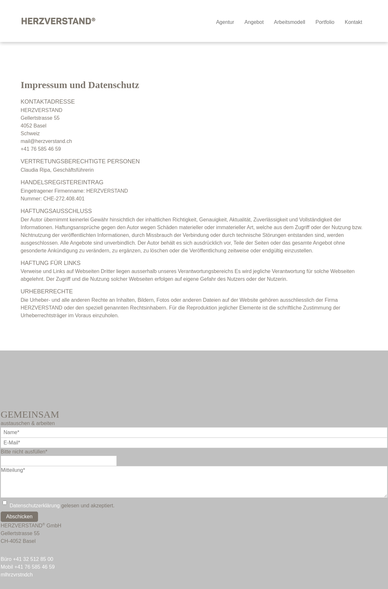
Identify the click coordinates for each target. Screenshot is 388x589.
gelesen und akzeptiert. (62, 505)
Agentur (225, 22)
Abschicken (19, 516)
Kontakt (353, 22)
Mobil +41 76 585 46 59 (28, 567)
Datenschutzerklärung (35, 505)
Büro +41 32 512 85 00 (27, 559)
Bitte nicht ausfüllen (24, 451)
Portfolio (325, 22)
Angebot (254, 22)
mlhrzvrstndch (17, 574)
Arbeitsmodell (289, 22)
